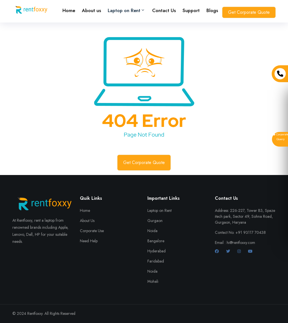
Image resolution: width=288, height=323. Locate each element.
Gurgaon (155, 220)
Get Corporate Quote (249, 12)
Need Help (89, 241)
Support (191, 10)
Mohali (152, 281)
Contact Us (164, 10)
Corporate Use (92, 231)
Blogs (212, 10)
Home (68, 10)
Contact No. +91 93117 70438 (240, 232)
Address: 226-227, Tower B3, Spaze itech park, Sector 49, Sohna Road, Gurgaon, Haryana (245, 216)
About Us (87, 220)
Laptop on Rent (159, 210)
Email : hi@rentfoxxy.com (235, 242)
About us (91, 10)
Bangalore (155, 241)
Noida (152, 231)
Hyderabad (156, 251)
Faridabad (155, 261)
